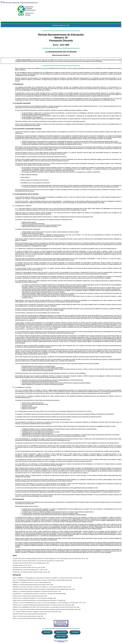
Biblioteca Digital (15, 2)
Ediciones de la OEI (7, 2)
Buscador (56, 640)
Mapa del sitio (61, 640)
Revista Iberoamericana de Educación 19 (29, 2)
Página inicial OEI (61, 641)
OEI (1, 2)
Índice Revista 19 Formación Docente (61, 622)
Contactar (66, 640)
